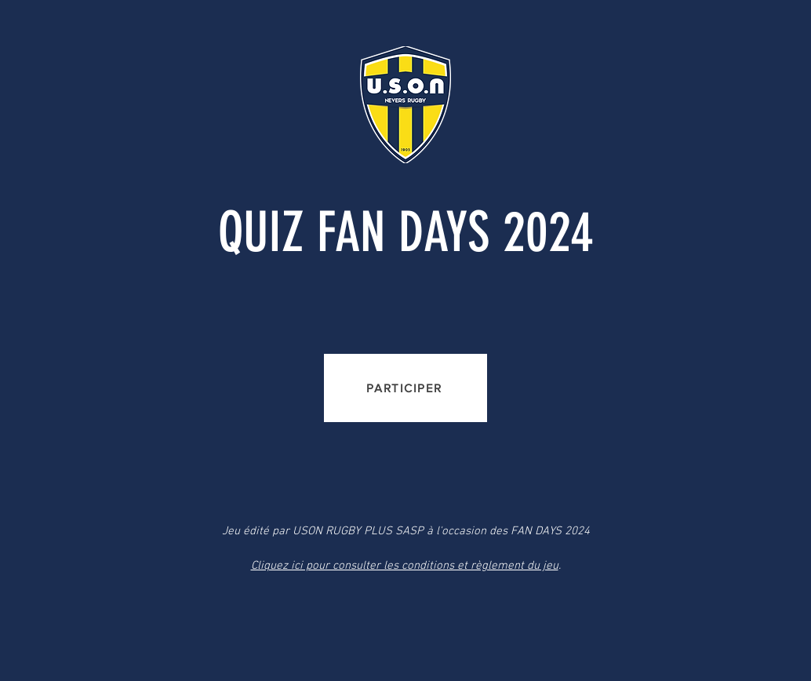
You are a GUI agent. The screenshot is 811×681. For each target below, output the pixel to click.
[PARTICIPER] (405, 388)
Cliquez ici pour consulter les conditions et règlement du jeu (404, 566)
